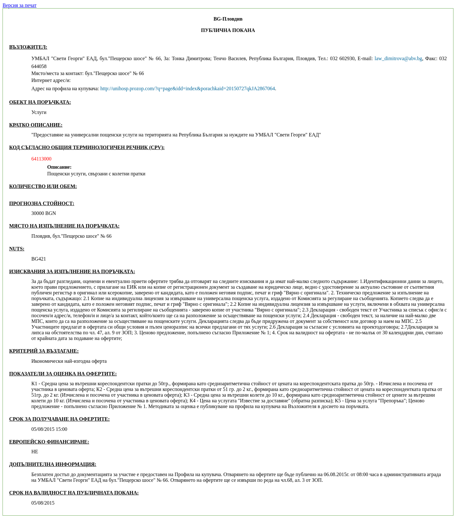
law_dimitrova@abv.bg (398, 58)
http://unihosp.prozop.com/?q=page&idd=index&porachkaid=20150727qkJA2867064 (187, 88)
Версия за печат (19, 5)
